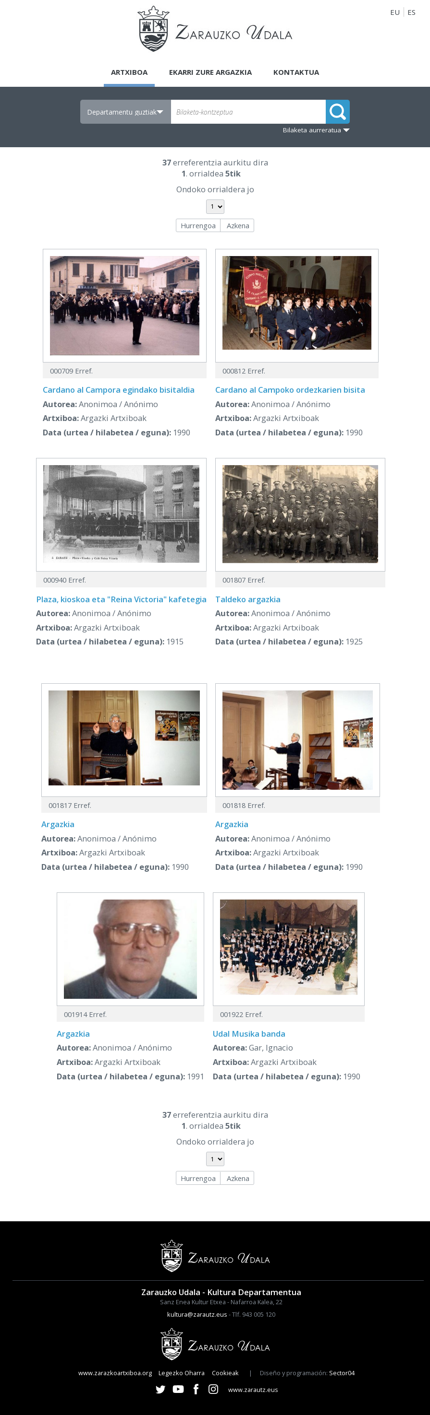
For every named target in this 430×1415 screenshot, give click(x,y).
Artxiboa (129, 72)
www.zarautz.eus (253, 1389)
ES (411, 12)
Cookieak (225, 1372)
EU (395, 12)
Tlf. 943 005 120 (253, 1314)
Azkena (238, 225)
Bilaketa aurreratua (312, 130)
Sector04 (342, 1372)
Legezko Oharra (182, 1372)
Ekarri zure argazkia (210, 72)
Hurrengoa (198, 225)
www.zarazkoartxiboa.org (115, 1372)
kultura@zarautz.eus (197, 1314)
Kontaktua (296, 72)
